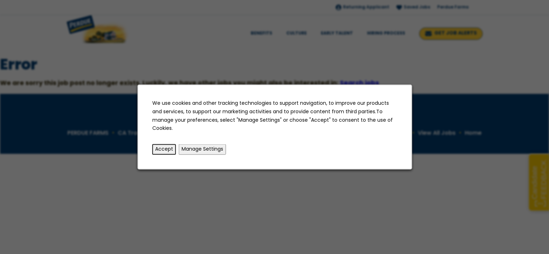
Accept (164, 149)
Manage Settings (202, 149)
